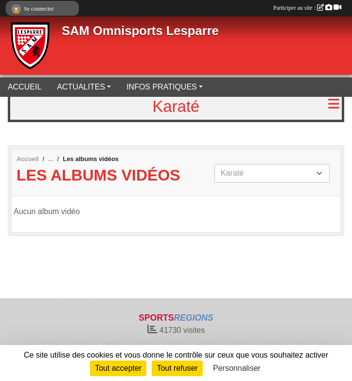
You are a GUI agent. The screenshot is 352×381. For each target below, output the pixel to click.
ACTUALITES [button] (81, 87)
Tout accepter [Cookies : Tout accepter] (118, 368)
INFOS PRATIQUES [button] (161, 87)
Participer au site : (307, 7)
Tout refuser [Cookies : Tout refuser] (177, 368)
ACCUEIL (24, 87)
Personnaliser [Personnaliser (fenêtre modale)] (237, 368)
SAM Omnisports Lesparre (140, 30)
